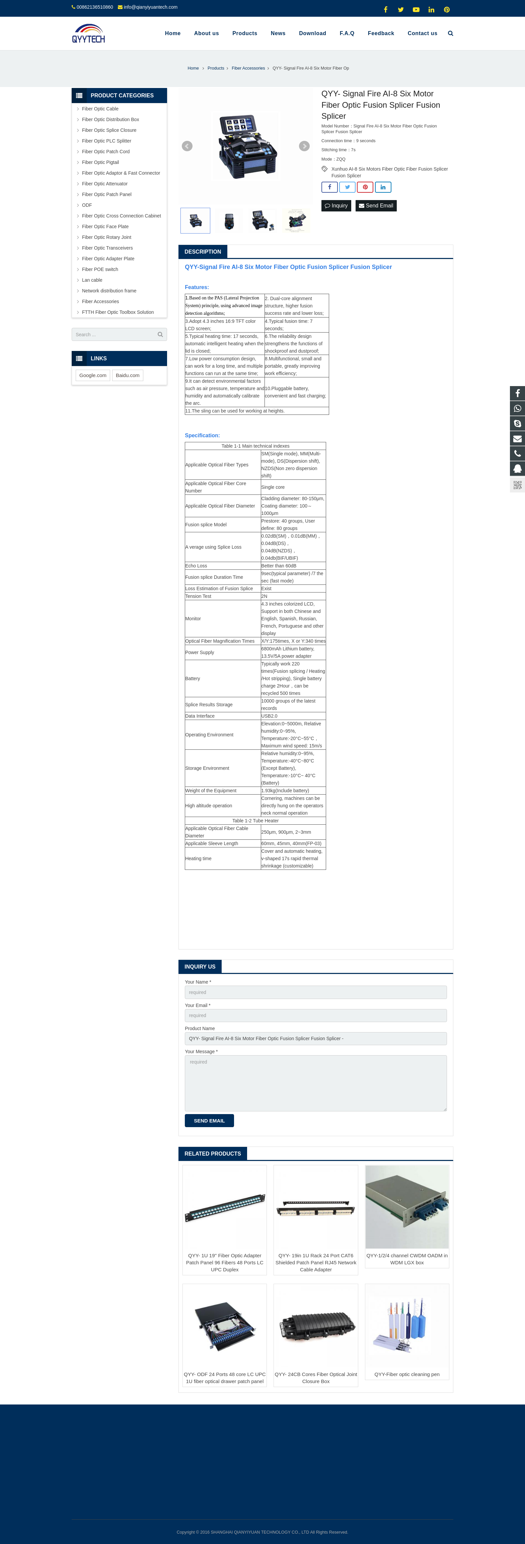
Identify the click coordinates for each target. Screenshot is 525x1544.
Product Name (200, 1028)
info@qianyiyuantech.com (151, 7)
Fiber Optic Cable (100, 108)
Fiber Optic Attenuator (105, 183)
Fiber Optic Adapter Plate (108, 258)
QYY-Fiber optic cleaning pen (407, 1374)
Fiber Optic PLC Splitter (106, 141)
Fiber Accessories (100, 301)
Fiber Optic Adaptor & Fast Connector (121, 173)
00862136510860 (95, 7)
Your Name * (198, 982)
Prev (187, 146)
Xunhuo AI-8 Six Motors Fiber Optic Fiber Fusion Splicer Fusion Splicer (389, 169)
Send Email (376, 205)
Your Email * (198, 1005)
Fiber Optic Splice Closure (109, 130)
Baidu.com (128, 375)
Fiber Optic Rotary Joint (106, 237)
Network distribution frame (109, 290)
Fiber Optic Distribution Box (110, 119)
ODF (87, 205)
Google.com (92, 375)
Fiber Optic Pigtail (100, 162)
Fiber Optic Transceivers (107, 248)
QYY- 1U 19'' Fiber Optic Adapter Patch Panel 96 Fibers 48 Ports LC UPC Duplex (225, 1262)
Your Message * (201, 1051)
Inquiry (336, 205)
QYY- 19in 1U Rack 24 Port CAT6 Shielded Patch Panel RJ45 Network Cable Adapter (316, 1262)
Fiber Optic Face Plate (105, 226)
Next (304, 146)
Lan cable (92, 280)
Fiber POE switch (100, 269)
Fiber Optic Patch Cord (106, 151)
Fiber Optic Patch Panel (107, 194)
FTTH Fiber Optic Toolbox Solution (118, 312)
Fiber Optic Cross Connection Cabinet (121, 215)
